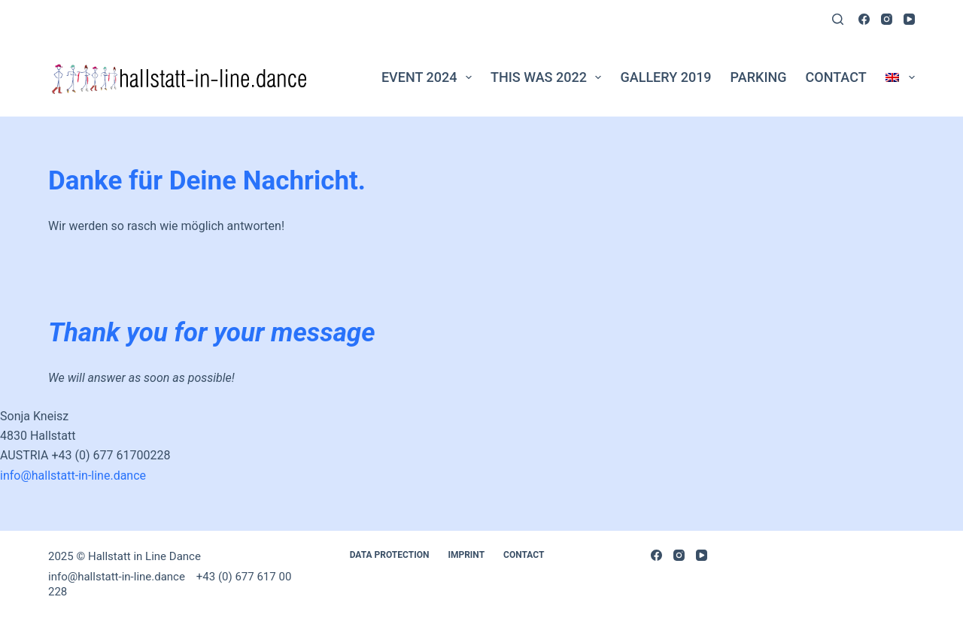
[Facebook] (864, 19)
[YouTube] (909, 19)
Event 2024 (429, 77)
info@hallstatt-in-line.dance (73, 475)
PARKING (759, 77)
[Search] (837, 19)
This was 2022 (549, 77)
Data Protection (390, 555)
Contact (836, 77)
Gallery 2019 (665, 77)
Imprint (466, 555)
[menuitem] (895, 77)
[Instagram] (886, 19)
